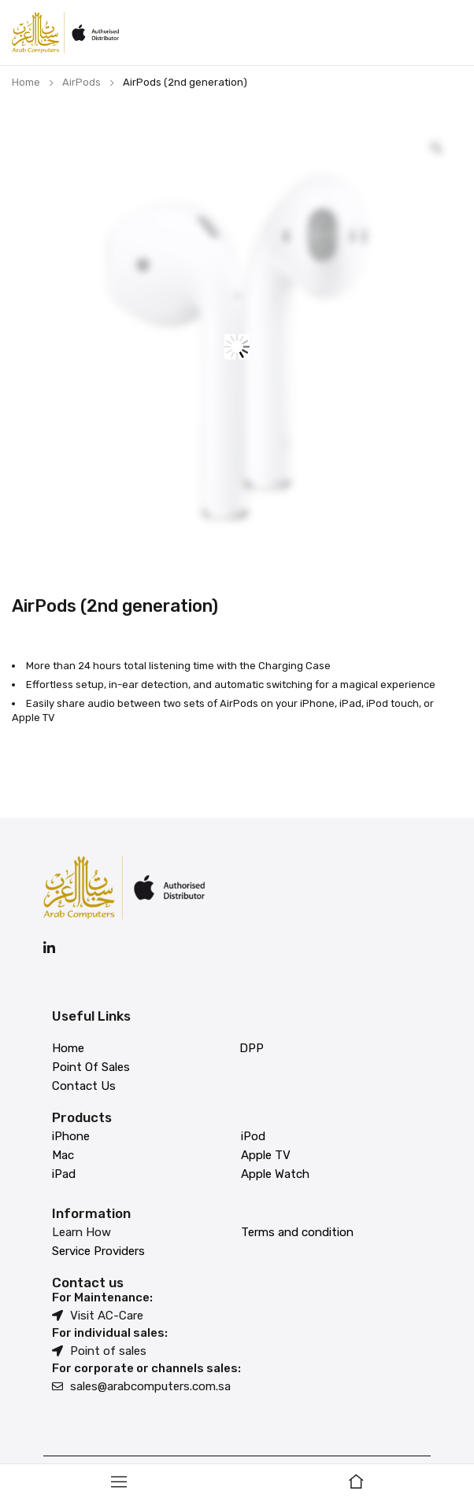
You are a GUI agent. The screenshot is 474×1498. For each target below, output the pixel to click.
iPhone (71, 1136)
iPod (253, 1136)
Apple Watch (275, 1174)
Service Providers (98, 1251)
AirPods (81, 82)
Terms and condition (297, 1232)
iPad (64, 1174)
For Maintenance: (102, 1297)
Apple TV (266, 1155)
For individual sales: (110, 1333)
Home (26, 82)
